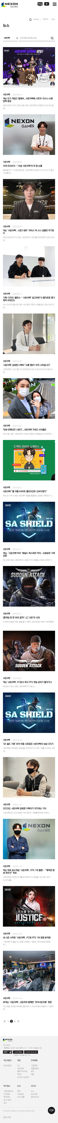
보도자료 (34, 1094)
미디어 (33, 1086)
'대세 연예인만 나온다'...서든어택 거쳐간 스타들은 (24, 429)
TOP (51, 1110)
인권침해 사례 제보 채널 (31, 1052)
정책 (18, 1091)
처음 (4, 1021)
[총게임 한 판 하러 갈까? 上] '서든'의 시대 (21, 617)
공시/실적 (7, 1100)
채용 (32, 1074)
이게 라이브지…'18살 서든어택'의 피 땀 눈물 (22, 166)
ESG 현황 (20, 1097)
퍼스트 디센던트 (23, 1077)
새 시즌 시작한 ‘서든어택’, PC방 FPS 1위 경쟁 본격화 (26, 937)
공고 (5, 1103)
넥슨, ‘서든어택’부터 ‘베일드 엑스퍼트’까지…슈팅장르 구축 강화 (29, 554)
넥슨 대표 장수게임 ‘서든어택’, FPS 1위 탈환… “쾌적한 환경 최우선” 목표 (28, 871)
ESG (19, 1086)
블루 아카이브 (22, 1071)
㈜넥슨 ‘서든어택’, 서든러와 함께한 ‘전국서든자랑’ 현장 (27, 1002)
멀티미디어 (35, 1097)
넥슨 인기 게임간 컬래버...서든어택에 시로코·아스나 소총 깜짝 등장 (28, 99)
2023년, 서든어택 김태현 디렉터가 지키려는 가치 (24, 808)
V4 (18, 1066)
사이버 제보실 (18, 1052)
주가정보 (7, 1094)
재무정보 (7, 1097)
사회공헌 (20, 1094)
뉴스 (32, 1091)
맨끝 (18, 1021)
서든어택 (6, 94)
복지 (32, 1071)
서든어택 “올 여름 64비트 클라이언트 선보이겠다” (25, 491)
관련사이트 (7, 1117)
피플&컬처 (35, 1068)
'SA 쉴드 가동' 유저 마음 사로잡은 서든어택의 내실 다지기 (28, 744)
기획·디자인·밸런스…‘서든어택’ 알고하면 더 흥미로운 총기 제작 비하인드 (29, 299)
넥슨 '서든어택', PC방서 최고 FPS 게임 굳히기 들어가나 (27, 682)
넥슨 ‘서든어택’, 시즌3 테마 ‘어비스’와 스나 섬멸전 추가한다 (28, 231)
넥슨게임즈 (8, 1060)
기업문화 (34, 1066)
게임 (18, 1060)
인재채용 (34, 1060)
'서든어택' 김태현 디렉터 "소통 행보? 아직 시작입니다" (26, 365)
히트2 (19, 1074)
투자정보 (7, 1086)
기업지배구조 (8, 1091)
